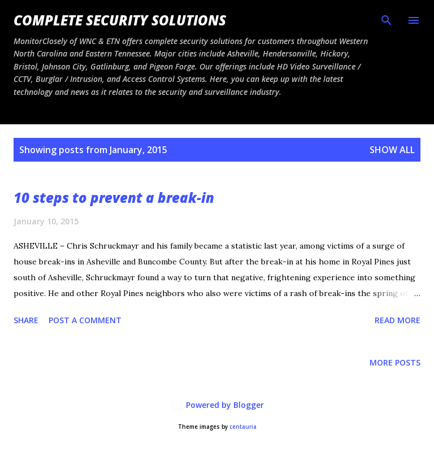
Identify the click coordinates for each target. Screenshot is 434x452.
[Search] (386, 20)
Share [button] (26, 320)
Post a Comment (85, 320)
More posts (395, 362)
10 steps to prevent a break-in (114, 197)
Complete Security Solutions (120, 20)
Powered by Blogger (217, 404)
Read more (397, 320)
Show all (392, 150)
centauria (243, 427)
